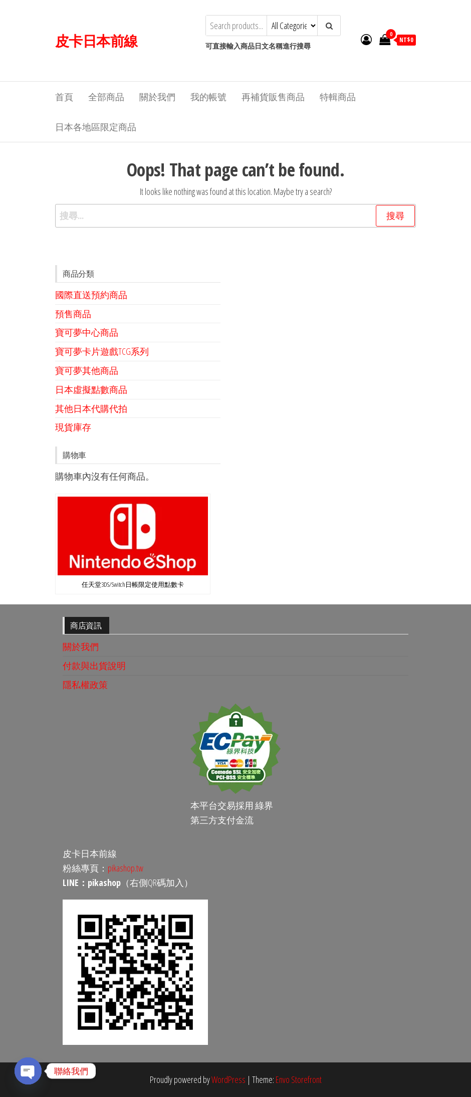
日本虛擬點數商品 (91, 389)
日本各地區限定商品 (95, 127)
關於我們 (157, 97)
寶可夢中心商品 (86, 332)
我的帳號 (208, 97)
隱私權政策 (85, 685)
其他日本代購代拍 (91, 408)
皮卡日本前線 (96, 40)
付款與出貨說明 (94, 666)
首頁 (64, 97)
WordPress (228, 1079)
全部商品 (106, 97)
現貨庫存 (73, 427)
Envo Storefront (299, 1079)
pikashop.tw (125, 868)
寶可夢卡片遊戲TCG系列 (102, 351)
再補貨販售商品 (273, 97)
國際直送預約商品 (91, 295)
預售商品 (73, 314)
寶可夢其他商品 (86, 370)
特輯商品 (338, 97)
